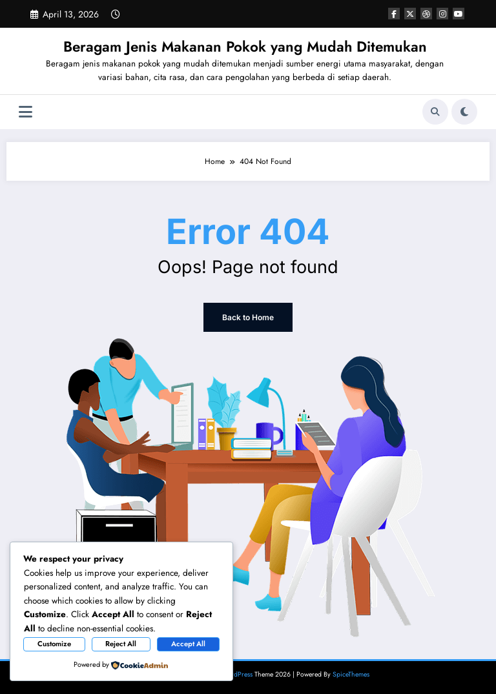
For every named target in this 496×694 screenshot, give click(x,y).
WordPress (237, 674)
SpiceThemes (351, 674)
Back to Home (248, 317)
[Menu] (25, 112)
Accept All (188, 643)
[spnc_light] (464, 112)
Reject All (120, 643)
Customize (54, 643)
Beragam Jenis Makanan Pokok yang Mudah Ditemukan (245, 46)
